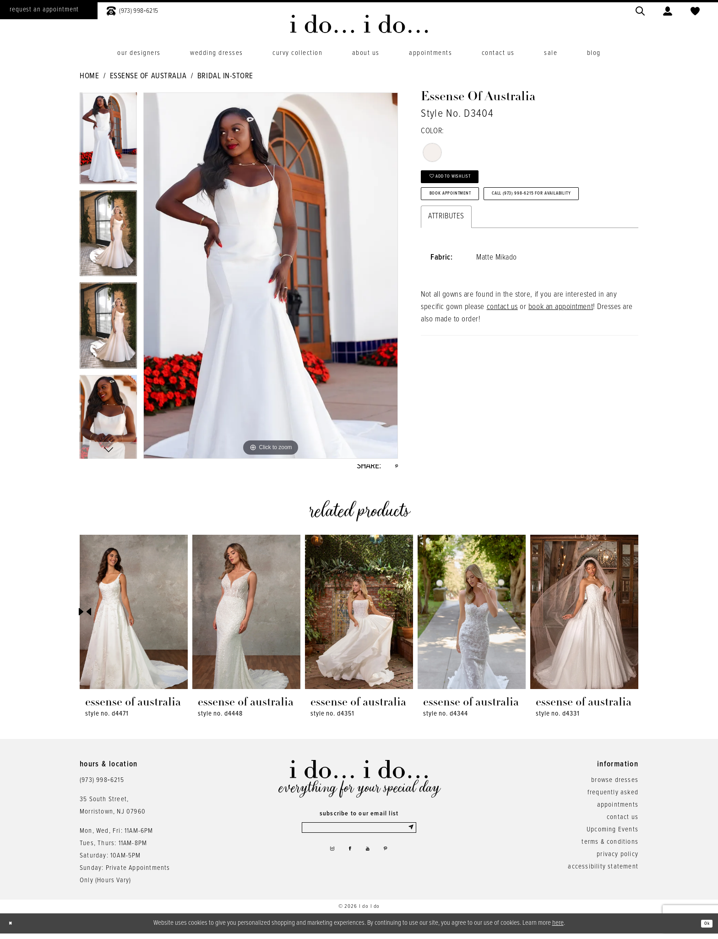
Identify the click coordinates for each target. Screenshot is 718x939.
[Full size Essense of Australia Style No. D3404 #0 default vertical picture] (270, 275)
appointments (617, 809)
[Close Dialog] (13, 929)
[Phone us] (132, 9)
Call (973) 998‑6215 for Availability (496, 235)
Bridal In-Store (225, 76)
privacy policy (617, 859)
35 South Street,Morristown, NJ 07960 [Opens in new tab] (113, 810)
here (558, 928)
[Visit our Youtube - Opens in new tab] (370, 861)
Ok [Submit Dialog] (703, 928)
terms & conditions (610, 847)
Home (89, 76)
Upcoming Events (612, 834)
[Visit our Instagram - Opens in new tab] (325, 861)
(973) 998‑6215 (102, 785)
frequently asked (612, 797)
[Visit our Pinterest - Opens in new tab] (392, 861)
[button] (667, 9)
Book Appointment (467, 209)
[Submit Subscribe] (409, 835)
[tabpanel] (108, 141)
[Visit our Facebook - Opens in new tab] (348, 861)
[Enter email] (359, 835)
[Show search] (640, 9)
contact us (502, 352)
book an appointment (560, 352)
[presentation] (134, 617)
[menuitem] (132, 9)
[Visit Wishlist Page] (695, 9)
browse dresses (614, 785)
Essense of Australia (148, 76)
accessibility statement (603, 871)
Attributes (446, 262)
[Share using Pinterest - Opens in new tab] (395, 468)
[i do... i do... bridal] (359, 24)
